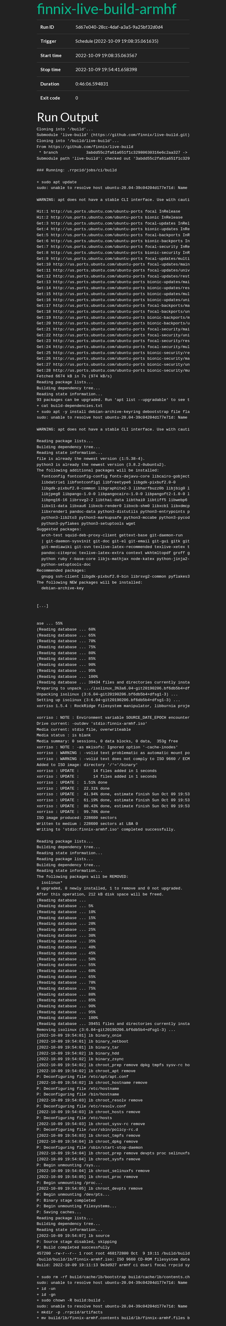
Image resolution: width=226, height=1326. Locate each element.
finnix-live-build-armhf (107, 8)
